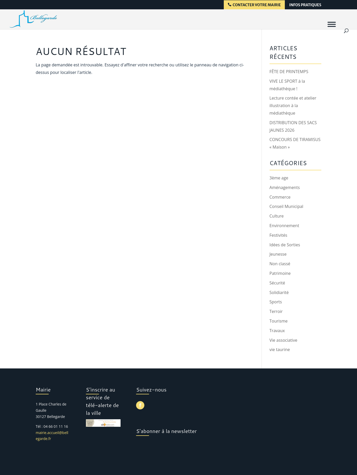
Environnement (284, 225)
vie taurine (280, 349)
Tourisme (279, 321)
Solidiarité (279, 292)
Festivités (278, 235)
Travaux (277, 330)
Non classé (280, 264)
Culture (277, 216)
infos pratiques (305, 5)
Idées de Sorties (285, 245)
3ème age (279, 178)
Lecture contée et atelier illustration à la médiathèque (293, 105)
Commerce (280, 197)
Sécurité (277, 283)
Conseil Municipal (286, 206)
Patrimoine (280, 273)
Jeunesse (278, 254)
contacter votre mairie (257, 5)
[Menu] (332, 24)
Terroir (276, 311)
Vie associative (284, 340)
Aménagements (285, 187)
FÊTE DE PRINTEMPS (289, 71)
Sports (276, 302)
